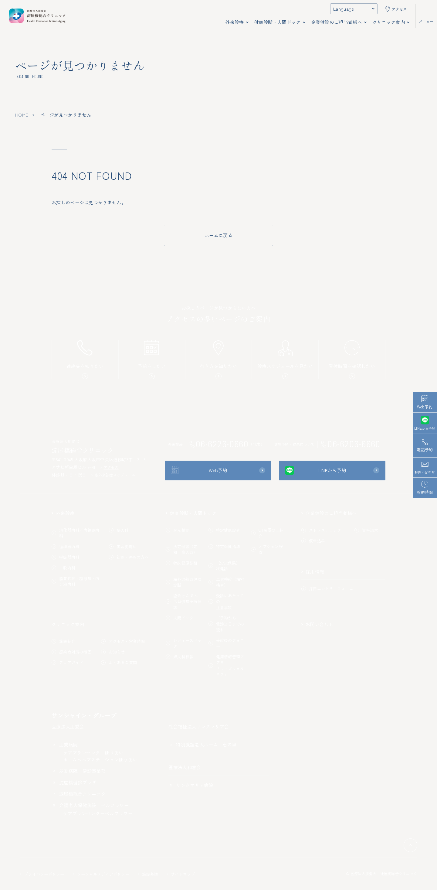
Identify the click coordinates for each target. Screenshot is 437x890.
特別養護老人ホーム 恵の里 (202, 744)
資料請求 (366, 530)
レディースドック (184, 643)
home (21, 114)
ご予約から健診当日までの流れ (226, 624)
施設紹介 (63, 641)
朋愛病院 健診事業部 (79, 771)
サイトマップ (181, 874)
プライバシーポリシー (42, 874)
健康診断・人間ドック (191, 513)
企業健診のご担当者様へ (329, 513)
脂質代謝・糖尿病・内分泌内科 (76, 581)
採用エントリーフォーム (327, 589)
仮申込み (313, 541)
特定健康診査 (224, 530)
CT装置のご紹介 (267, 533)
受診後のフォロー (226, 643)
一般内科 (63, 568)
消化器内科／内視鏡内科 (76, 533)
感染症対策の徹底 (71, 652)
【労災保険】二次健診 (226, 566)
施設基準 (148, 874)
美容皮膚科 (123, 546)
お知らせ (113, 652)
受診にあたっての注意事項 (226, 601)
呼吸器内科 (65, 557)
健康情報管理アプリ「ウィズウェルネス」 (226, 665)
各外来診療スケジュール (113, 474)
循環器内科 (65, 546)
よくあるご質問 (119, 662)
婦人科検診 (179, 657)
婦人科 (119, 530)
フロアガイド (67, 662)
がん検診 (177, 530)
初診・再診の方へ (129, 557)
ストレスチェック (321, 530)
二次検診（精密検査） (226, 582)
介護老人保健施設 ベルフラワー (90, 805)
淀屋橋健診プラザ (74, 782)
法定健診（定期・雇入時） (182, 549)
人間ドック (179, 618)
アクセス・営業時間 (123, 641)
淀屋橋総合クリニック (79, 793)
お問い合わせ (317, 624)
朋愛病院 (65, 744)
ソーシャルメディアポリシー (101, 874)
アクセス (109, 467)
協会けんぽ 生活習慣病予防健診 (184, 601)
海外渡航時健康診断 (184, 582)
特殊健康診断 (182, 563)
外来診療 (63, 513)
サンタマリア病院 (190, 785)
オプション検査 (267, 549)
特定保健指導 (224, 546)
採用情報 (312, 571)
